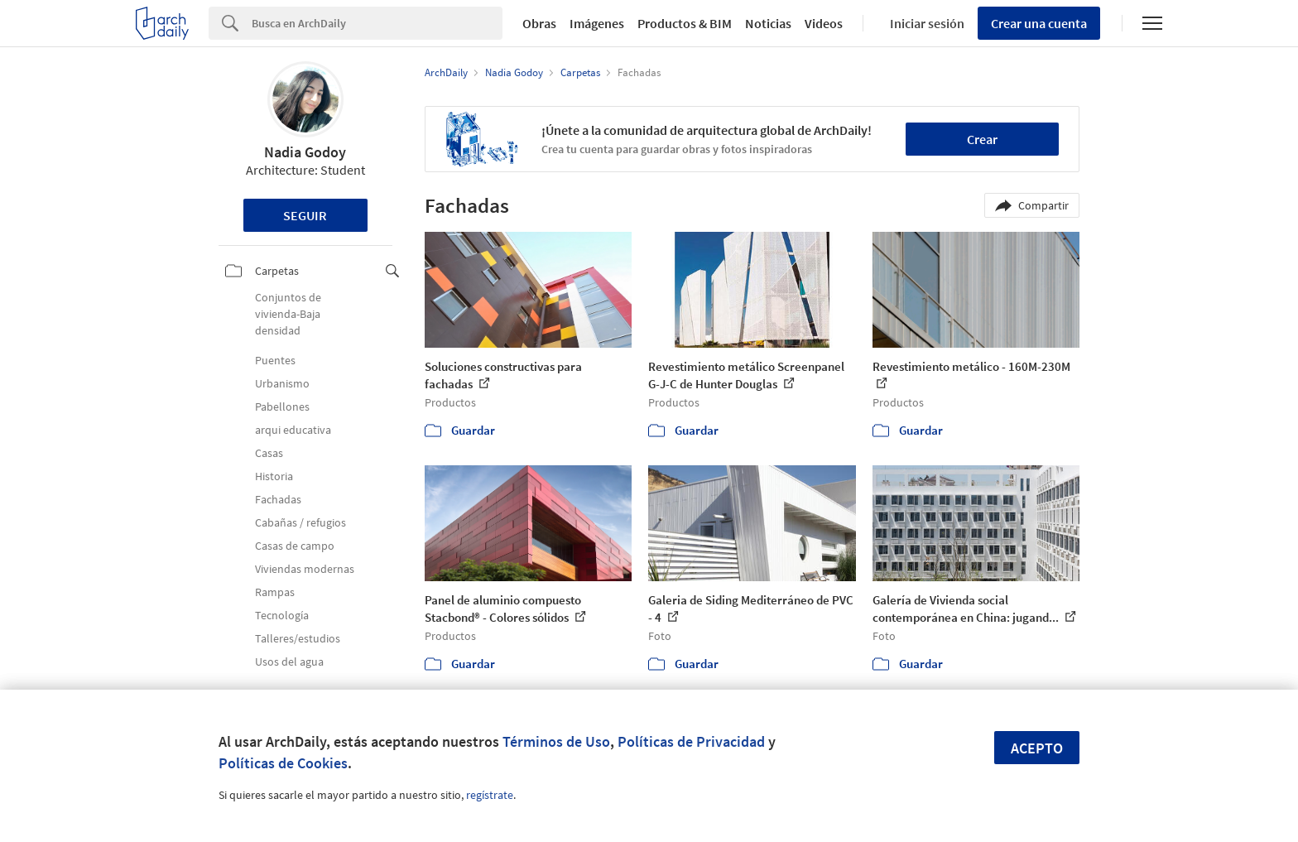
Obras (539, 23)
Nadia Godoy (305, 151)
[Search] (377, 23)
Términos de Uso (556, 741)
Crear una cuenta (1039, 23)
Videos (824, 23)
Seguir (305, 215)
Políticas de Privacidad (691, 741)
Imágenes (597, 23)
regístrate (489, 794)
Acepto (1037, 748)
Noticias (768, 23)
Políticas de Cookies (283, 762)
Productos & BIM (684, 23)
